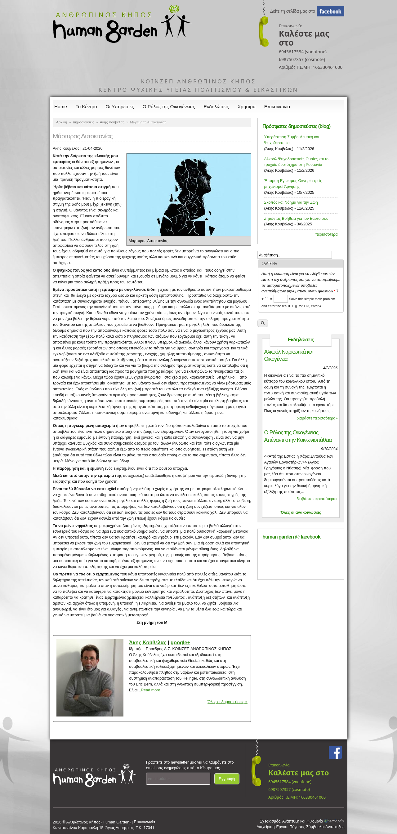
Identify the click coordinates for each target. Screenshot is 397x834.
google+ (180, 642)
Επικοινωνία (277, 106)
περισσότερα (326, 234)
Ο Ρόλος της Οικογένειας (169, 106)
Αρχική (61, 122)
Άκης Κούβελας (112, 122)
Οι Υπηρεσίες (119, 106)
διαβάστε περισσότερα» (317, 418)
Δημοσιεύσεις (83, 122)
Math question (321, 291)
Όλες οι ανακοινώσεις (301, 512)
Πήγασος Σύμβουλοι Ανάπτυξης (316, 827)
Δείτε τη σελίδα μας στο (292, 11)
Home (60, 106)
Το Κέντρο (86, 106)
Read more (150, 690)
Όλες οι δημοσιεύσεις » (227, 702)
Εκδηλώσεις (216, 106)
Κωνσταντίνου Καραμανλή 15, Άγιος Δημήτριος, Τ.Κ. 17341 (103, 828)
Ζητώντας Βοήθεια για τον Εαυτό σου (296, 218)
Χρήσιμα (247, 106)
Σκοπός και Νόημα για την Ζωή (291, 202)
